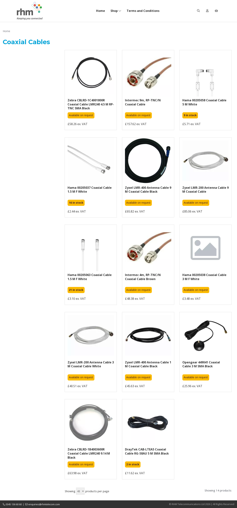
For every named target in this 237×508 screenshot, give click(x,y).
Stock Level (29, 97)
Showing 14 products (218, 490)
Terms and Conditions (143, 11)
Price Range (11, 126)
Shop (116, 11)
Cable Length (29, 118)
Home (100, 11)
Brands (29, 56)
